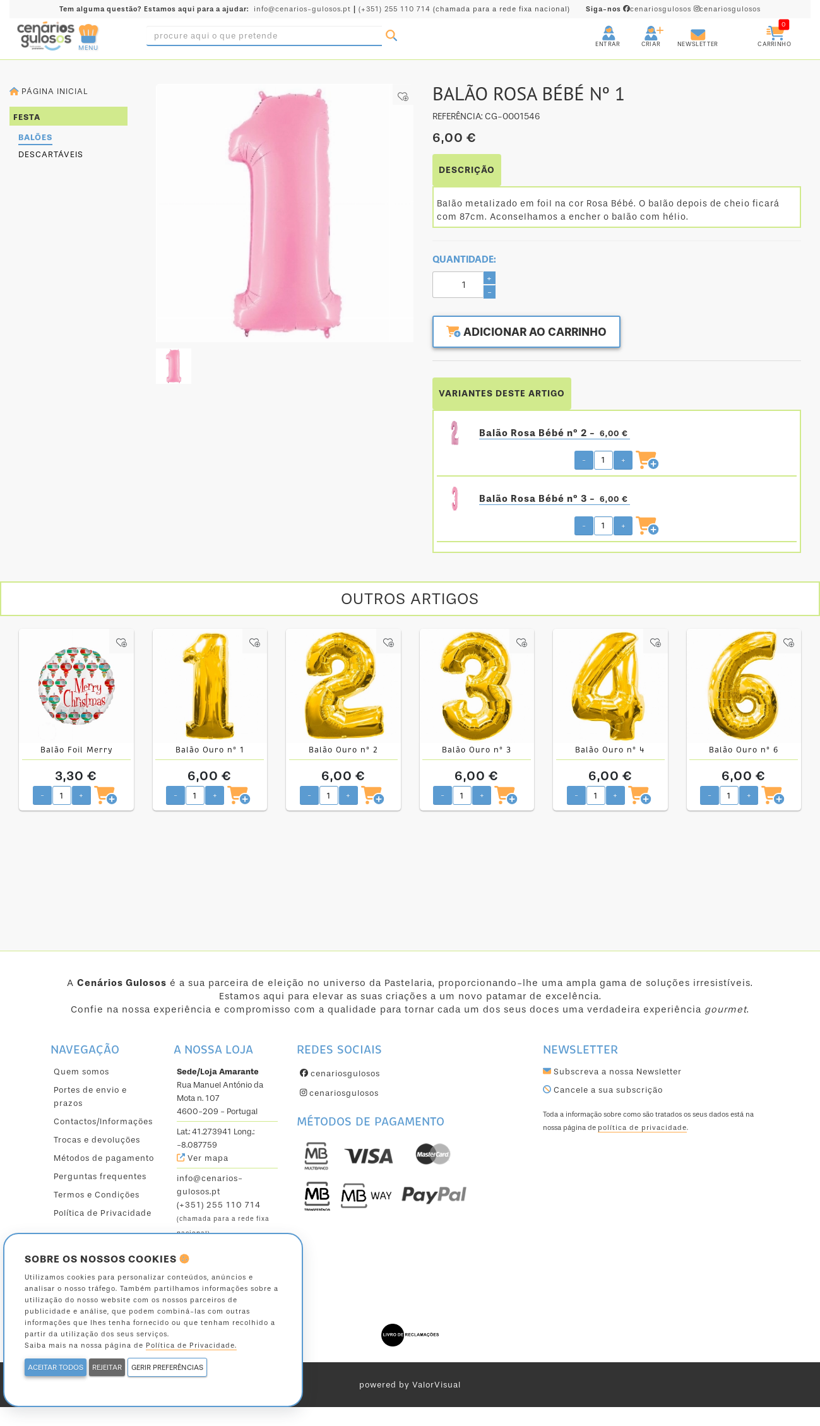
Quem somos (81, 1071)
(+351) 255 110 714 (395, 9)
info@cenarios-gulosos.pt (302, 9)
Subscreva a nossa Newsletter (612, 1071)
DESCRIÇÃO (467, 170)
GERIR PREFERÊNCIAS (167, 1367)
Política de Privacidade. (191, 1345)
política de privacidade (642, 1128)
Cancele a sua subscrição (603, 1090)
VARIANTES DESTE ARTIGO (502, 393)
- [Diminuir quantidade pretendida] (584, 460)
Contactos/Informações (103, 1121)
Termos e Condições (97, 1194)
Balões (35, 137)
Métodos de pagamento (104, 1158)
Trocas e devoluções (97, 1139)
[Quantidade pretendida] (603, 460)
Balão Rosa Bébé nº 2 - (554, 433)
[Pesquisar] (391, 36)
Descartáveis (50, 154)
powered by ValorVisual (410, 1384)
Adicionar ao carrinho (526, 332)
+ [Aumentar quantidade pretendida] (623, 460)
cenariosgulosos (640, 9)
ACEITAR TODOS (55, 1367)
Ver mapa (203, 1158)
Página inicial (48, 91)
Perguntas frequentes (100, 1176)
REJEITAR (107, 1367)
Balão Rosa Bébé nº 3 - (554, 499)
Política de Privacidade (103, 1213)
